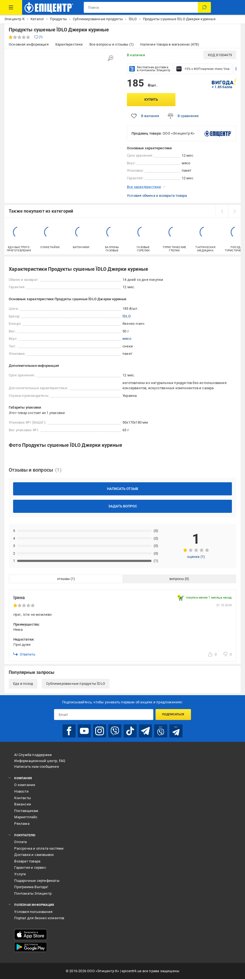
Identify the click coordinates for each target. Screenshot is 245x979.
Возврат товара (27, 861)
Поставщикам (26, 811)
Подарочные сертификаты (36, 881)
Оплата (20, 842)
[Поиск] (204, 7)
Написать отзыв (122, 489)
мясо (126, 339)
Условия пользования (33, 912)
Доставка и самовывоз (34, 855)
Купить (151, 99)
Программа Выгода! (31, 887)
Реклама (21, 824)
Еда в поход (23, 684)
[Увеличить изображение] (110, 58)
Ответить (24, 654)
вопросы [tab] (176, 579)
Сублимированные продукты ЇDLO (75, 684)
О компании (24, 785)
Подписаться (173, 714)
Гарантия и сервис (30, 867)
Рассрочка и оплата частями (39, 848)
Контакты (22, 798)
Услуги (20, 874)
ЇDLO (126, 316)
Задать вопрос (122, 506)
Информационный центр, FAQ (39, 761)
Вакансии (22, 804)
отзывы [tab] (63, 579)
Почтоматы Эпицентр (33, 893)
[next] (234, 211)
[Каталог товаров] (11, 7)
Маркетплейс (25, 817)
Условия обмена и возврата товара (157, 196)
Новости (21, 791)
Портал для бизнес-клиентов (39, 918)
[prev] (222, 211)
